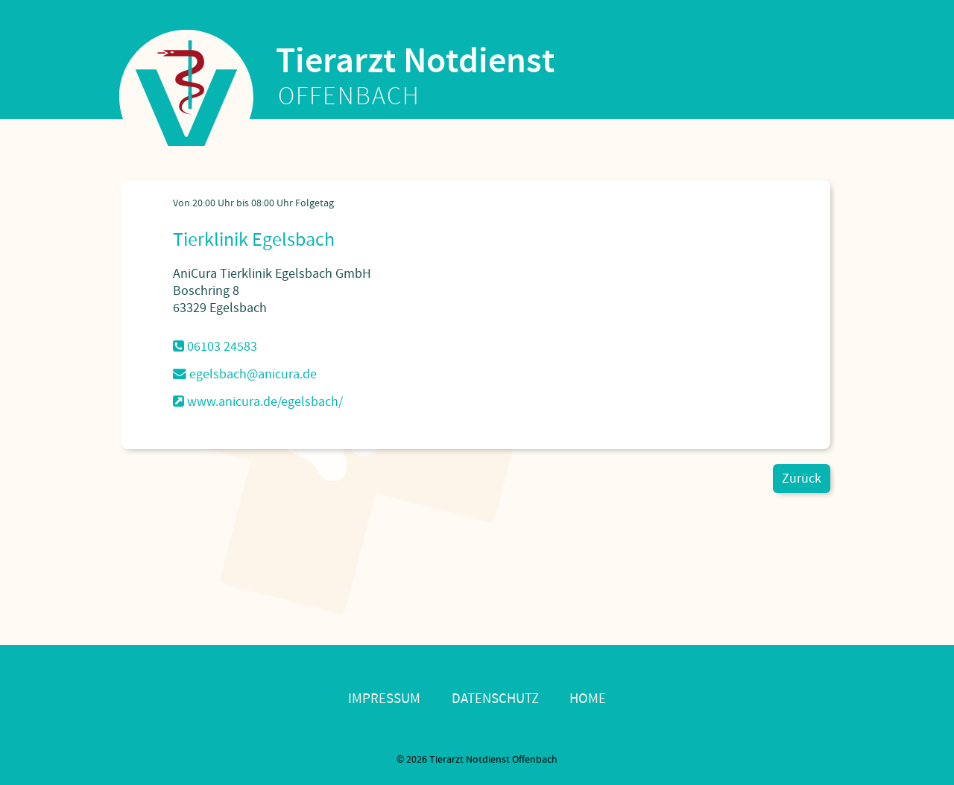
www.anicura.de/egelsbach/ (258, 401)
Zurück (801, 478)
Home (587, 699)
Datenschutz (495, 699)
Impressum (384, 699)
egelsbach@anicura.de (245, 374)
